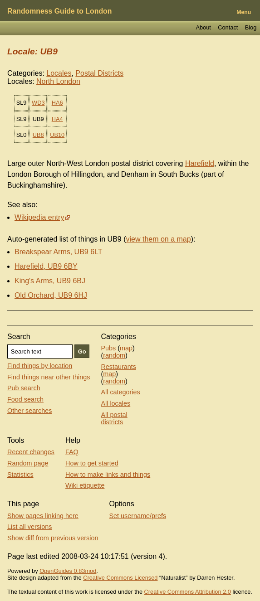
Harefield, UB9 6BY (46, 266)
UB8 (38, 134)
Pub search (23, 388)
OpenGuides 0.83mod (67, 570)
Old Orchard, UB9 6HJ (51, 295)
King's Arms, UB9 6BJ (50, 281)
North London (58, 81)
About (203, 27)
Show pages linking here (42, 515)
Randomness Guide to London (59, 11)
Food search (25, 399)
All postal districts (114, 418)
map (126, 348)
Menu (243, 12)
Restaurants (118, 366)
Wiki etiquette (84, 485)
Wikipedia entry (39, 217)
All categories (120, 392)
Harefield (199, 163)
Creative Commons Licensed (120, 577)
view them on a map (158, 239)
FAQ (71, 452)
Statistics (20, 474)
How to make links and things (107, 474)
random (114, 355)
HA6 (57, 102)
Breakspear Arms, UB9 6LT (59, 252)
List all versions (29, 526)
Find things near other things (48, 377)
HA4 (57, 119)
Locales (58, 73)
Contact (228, 27)
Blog (251, 27)
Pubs (108, 348)
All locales (115, 403)
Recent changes (30, 452)
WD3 (38, 102)
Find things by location (39, 365)
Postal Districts (99, 73)
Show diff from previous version (52, 538)
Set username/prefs (138, 515)
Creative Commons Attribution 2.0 (187, 591)
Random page (27, 463)
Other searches (29, 410)
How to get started (91, 463)
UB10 (57, 134)
